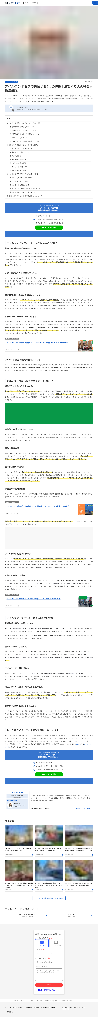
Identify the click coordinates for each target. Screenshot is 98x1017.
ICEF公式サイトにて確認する (83, 808)
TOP (6, 1000)
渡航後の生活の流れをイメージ (21, 152)
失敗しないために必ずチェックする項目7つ (22, 145)
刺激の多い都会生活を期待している (23, 127)
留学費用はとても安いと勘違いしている (24, 134)
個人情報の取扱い (32, 1007)
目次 (8, 119)
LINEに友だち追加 (49, 227)
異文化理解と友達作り (18, 159)
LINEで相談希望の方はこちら (49, 990)
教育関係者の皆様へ (48, 1007)
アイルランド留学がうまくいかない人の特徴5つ (24, 123)
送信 (49, 985)
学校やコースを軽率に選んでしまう (23, 138)
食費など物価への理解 (18, 170)
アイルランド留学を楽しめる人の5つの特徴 (22, 174)
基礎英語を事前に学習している (21, 178)
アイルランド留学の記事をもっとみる (49, 898)
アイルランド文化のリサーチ (20, 167)
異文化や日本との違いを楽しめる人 (23, 192)
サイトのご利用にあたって (14, 1007)
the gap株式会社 (17, 797)
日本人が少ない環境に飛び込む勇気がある (25, 188)
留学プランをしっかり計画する (21, 148)
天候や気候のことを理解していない (23, 130)
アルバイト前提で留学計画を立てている (24, 141)
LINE (78, 744)
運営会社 (10, 1012)
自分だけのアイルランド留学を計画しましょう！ (24, 196)
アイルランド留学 (11, 82)
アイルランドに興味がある (19, 185)
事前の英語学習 (15, 156)
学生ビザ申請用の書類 (18, 163)
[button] (95, 3)
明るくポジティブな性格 (19, 181)
